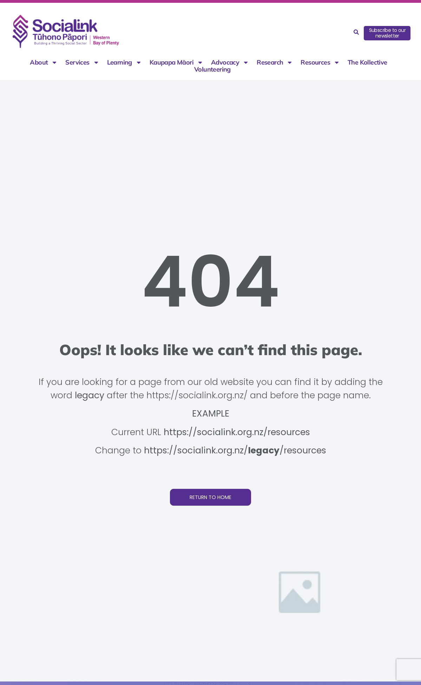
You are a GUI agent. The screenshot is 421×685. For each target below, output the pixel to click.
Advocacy (230, 62)
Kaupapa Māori (176, 62)
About (44, 62)
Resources (320, 62)
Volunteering (212, 69)
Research (275, 62)
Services (82, 62)
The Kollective (367, 62)
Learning (124, 62)
